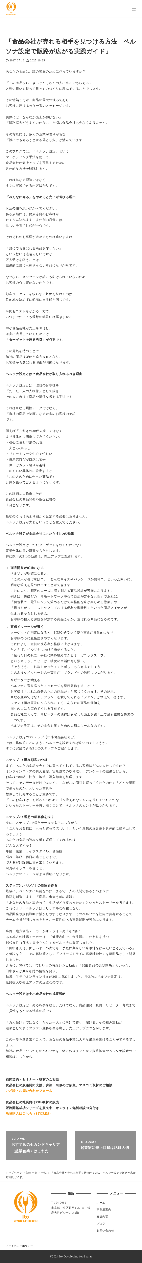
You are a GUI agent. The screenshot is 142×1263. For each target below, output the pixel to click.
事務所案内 (104, 1209)
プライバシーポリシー (19, 1246)
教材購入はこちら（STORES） (29, 1113)
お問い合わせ (105, 1230)
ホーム (101, 1202)
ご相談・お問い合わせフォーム (29, 1090)
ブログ (101, 1223)
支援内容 (102, 1216)
